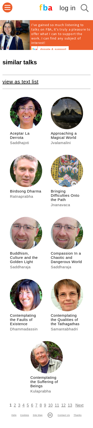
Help (13, 415)
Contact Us (64, 415)
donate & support (53, 49)
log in (68, 8)
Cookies (24, 415)
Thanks (78, 415)
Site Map (37, 415)
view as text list (20, 81)
